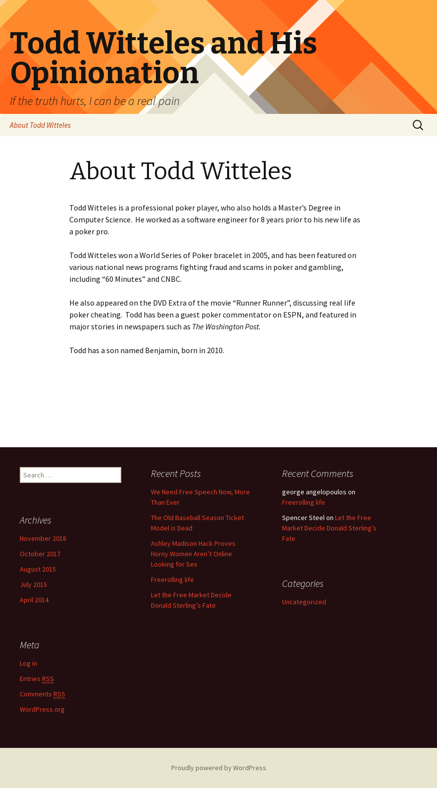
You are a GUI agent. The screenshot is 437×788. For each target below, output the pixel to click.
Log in (28, 663)
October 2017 (40, 553)
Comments (42, 694)
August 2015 (38, 569)
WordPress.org (42, 709)
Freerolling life (172, 579)
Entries (37, 678)
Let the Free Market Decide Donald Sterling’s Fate (329, 528)
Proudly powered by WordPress (218, 767)
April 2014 (34, 599)
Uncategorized (304, 601)
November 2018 (43, 538)
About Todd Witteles (40, 125)
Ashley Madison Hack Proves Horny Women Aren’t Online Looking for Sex (193, 554)
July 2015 (33, 584)
